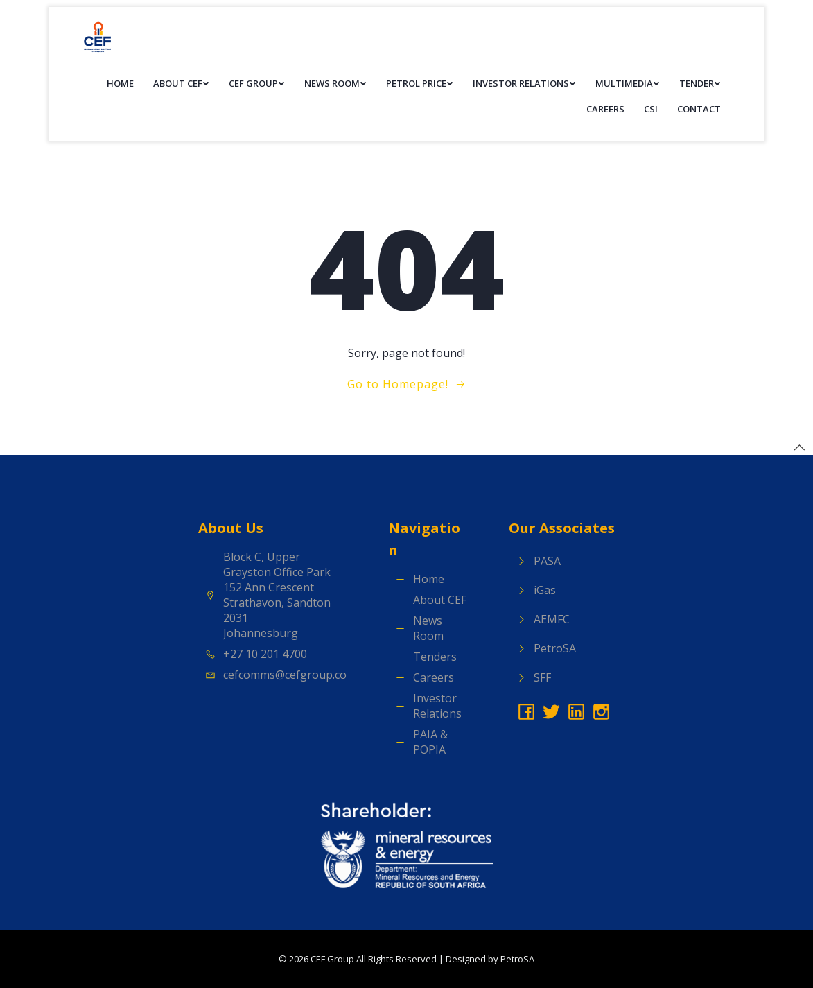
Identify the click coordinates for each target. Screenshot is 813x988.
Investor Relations (524, 83)
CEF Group (257, 83)
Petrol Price (419, 83)
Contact (699, 109)
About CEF (181, 83)
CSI (651, 109)
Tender (700, 83)
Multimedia (627, 83)
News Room (335, 83)
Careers (605, 109)
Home (120, 83)
